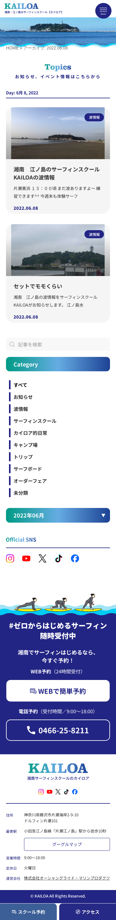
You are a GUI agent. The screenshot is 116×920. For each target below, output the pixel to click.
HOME (12, 48)
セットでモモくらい (38, 286)
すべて (20, 384)
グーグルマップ (67, 844)
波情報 (21, 408)
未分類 (21, 492)
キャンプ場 (26, 444)
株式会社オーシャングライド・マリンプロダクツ (67, 878)
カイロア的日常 (30, 432)
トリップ (23, 456)
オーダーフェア (30, 480)
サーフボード (28, 468)
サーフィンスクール (35, 420)
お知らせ (23, 396)
